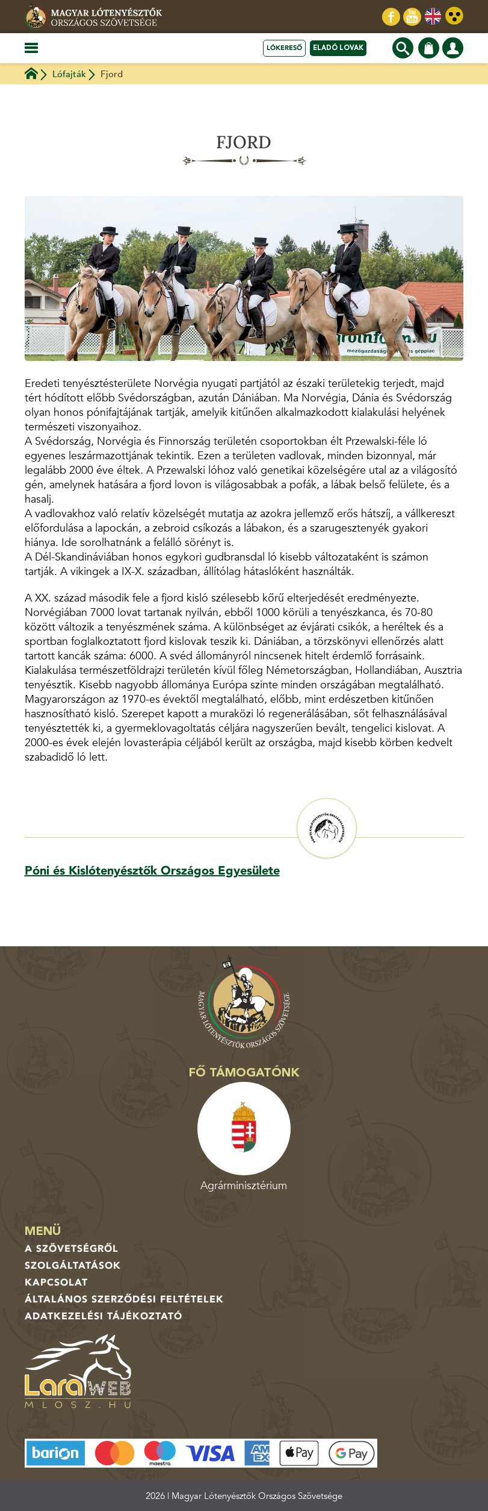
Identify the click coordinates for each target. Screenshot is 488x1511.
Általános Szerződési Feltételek (124, 1299)
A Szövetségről (72, 1248)
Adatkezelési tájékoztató (103, 1316)
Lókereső (284, 47)
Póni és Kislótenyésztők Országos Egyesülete (152, 870)
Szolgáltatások (73, 1265)
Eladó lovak (338, 47)
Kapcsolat (56, 1282)
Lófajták (69, 74)
